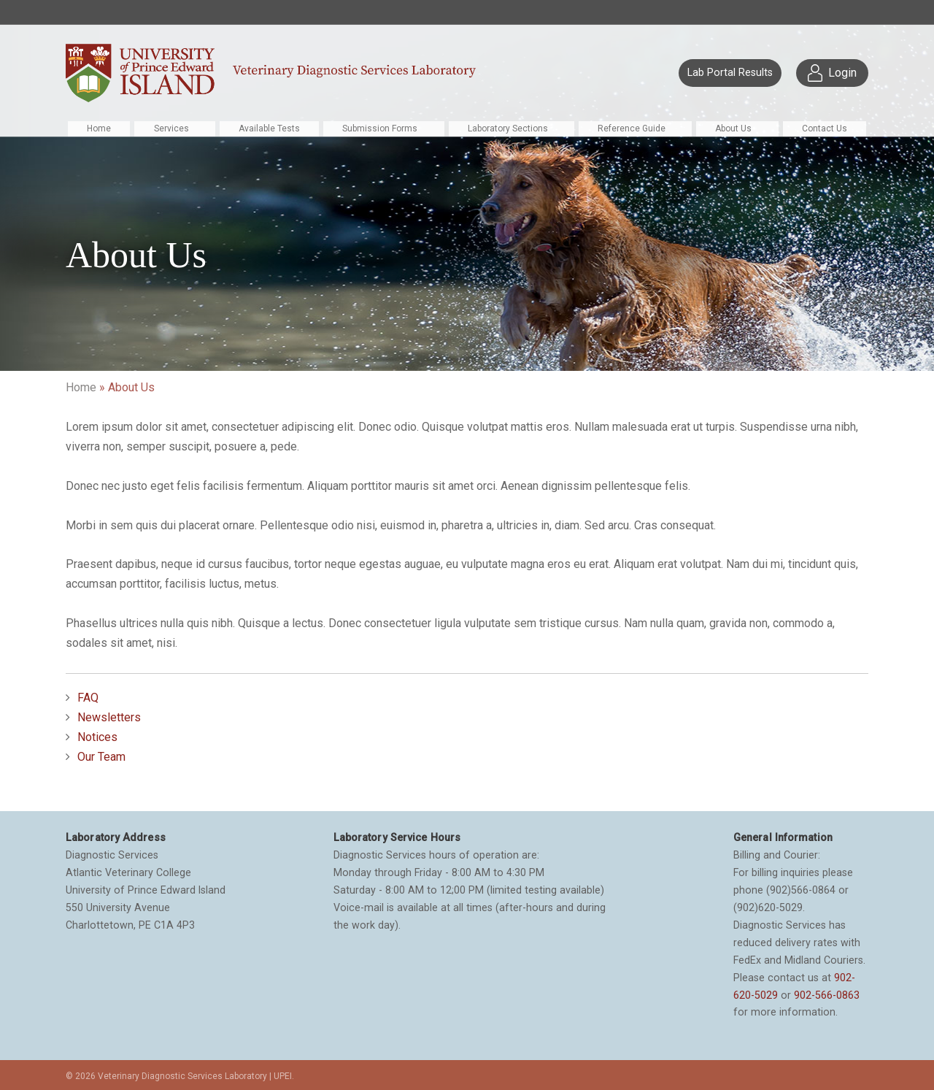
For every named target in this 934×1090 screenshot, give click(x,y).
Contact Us (824, 128)
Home (99, 128)
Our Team (101, 757)
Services (171, 128)
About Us (733, 128)
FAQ (88, 698)
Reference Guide (631, 128)
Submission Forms (379, 128)
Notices (97, 737)
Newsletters (109, 717)
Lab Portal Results (730, 72)
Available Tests (269, 128)
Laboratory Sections (508, 128)
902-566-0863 (827, 995)
